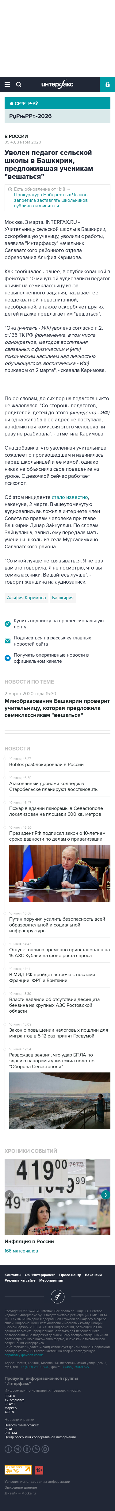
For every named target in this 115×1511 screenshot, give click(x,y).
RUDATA (11, 1433)
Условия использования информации (37, 1481)
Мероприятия (51, 1280)
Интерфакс (57, 84)
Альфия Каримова (26, 597)
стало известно (70, 497)
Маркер (11, 1408)
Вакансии (93, 1275)
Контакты (13, 1275)
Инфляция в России (29, 1242)
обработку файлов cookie (24, 1355)
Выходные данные (21, 1487)
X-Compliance (15, 1400)
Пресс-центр (70, 1275)
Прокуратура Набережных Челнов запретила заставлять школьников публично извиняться (51, 200)
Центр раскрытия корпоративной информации (40, 1437)
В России (16, 137)
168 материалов (21, 1251)
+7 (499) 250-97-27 (75, 1367)
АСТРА (9, 1412)
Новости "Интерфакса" (22, 1425)
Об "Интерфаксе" (40, 1275)
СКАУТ (10, 1404)
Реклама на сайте (20, 1280)
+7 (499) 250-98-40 (35, 1367)
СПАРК (10, 1396)
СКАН (9, 1429)
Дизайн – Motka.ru (20, 1493)
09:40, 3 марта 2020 (23, 142)
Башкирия (63, 597)
